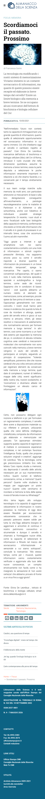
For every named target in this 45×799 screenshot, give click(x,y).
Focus (14, 677)
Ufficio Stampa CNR (12, 759)
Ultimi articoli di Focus (18, 626)
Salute (6, 608)
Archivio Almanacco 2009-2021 (17, 781)
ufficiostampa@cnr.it (12, 741)
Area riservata (10, 787)
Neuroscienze (30, 608)
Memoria (20, 608)
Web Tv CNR (9, 765)
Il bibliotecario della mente (14, 650)
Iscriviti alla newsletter (13, 784)
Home (6, 677)
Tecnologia (21, 611)
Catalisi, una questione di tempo (17, 633)
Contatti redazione (11, 743)
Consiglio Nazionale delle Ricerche (18, 762)
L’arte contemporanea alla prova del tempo (21, 666)
